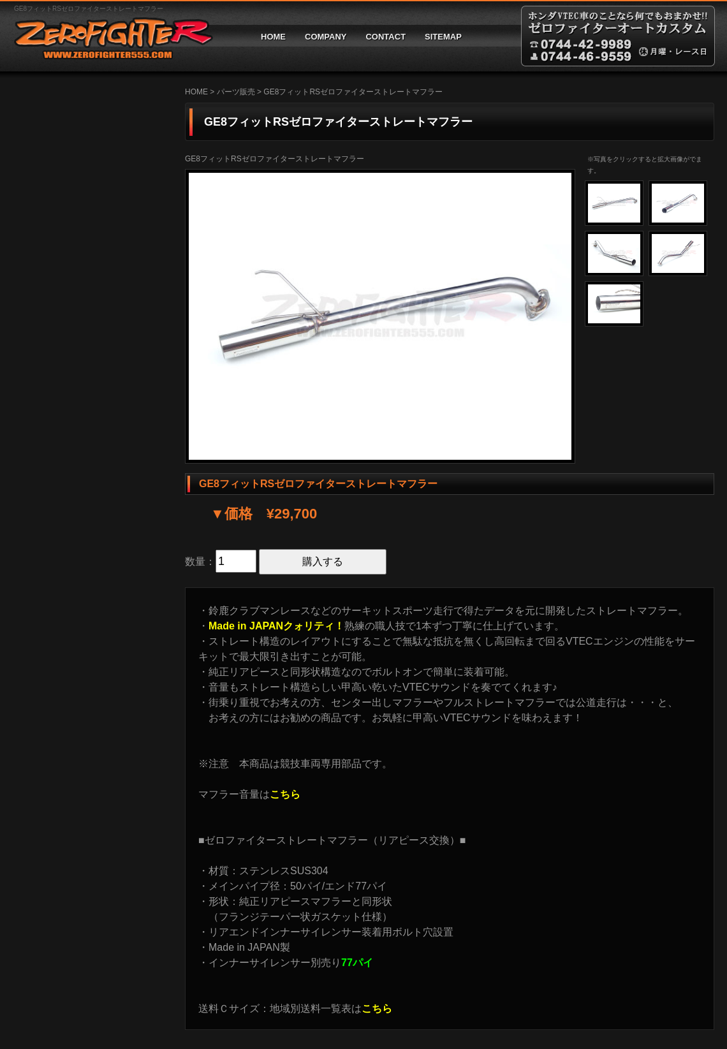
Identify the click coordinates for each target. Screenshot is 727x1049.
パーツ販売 (236, 91)
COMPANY (325, 36)
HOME (273, 36)
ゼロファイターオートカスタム (108, 36)
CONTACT (385, 36)
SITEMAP (443, 36)
